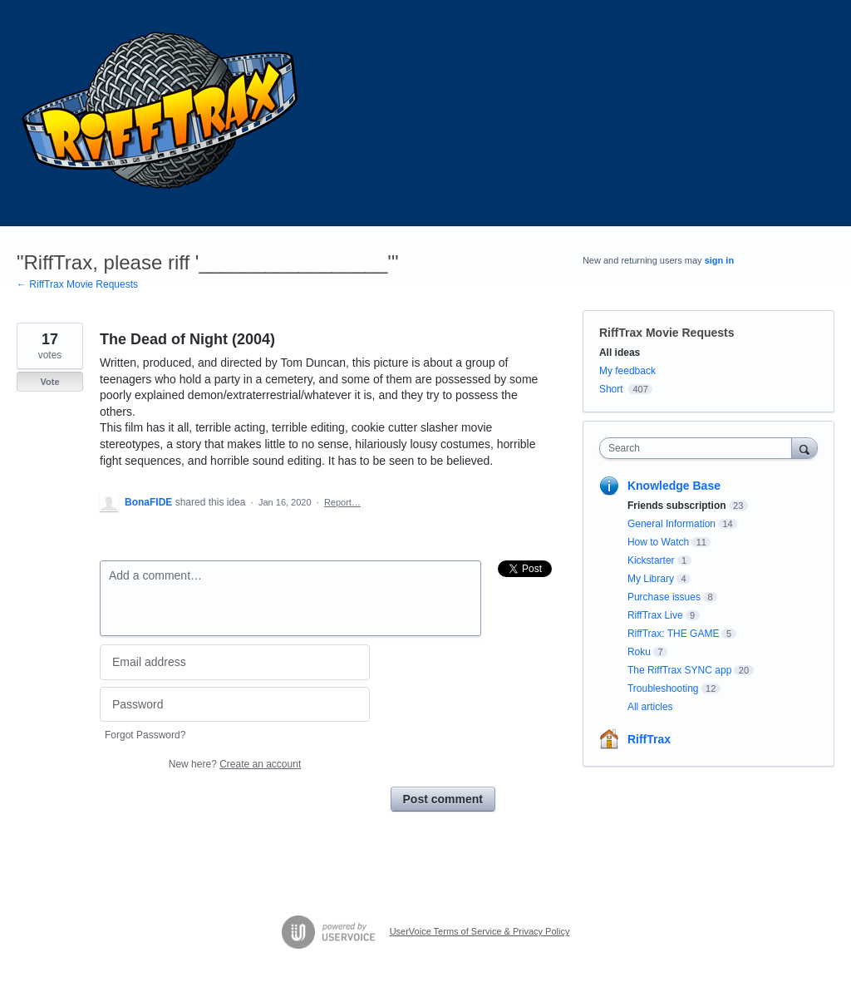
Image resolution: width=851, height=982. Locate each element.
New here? (235, 764)
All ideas (619, 352)
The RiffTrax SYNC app (679, 670)
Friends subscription (676, 505)
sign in (719, 260)
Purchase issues (664, 597)
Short (611, 389)
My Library (650, 579)
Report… (342, 502)
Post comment (443, 799)
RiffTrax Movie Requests (667, 332)
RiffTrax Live (655, 615)
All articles (650, 707)
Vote (49, 382)
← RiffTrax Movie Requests (77, 284)
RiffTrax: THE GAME (673, 633)
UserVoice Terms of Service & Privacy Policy (480, 931)
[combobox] (699, 448)
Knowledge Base (674, 485)
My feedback (627, 371)
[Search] (804, 447)
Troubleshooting (663, 688)
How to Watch (658, 542)
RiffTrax (649, 739)
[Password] (235, 705)
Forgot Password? (145, 735)
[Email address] (235, 662)
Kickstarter (651, 560)
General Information (671, 524)
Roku (639, 652)
